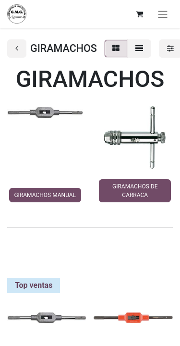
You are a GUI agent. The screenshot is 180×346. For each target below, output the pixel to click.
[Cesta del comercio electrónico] (139, 14)
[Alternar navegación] (163, 14)
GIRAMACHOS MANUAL (45, 195)
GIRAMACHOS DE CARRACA (134, 190)
